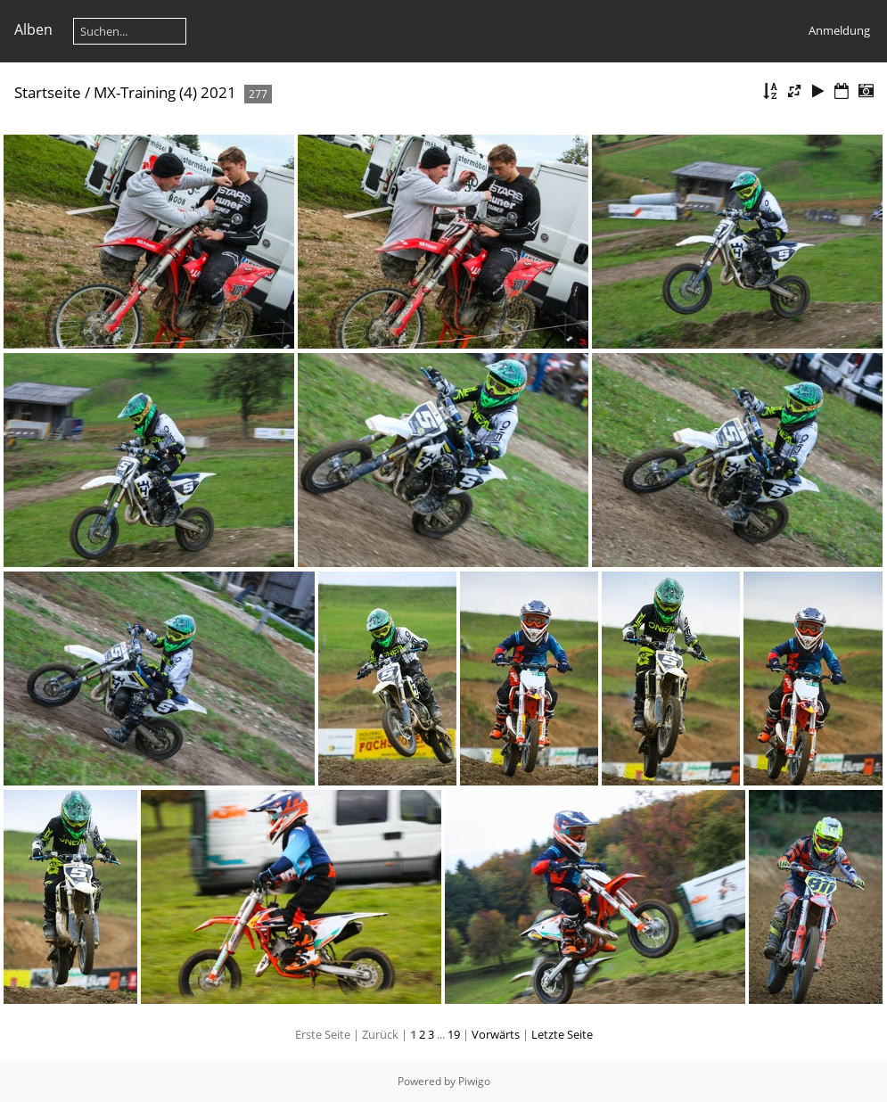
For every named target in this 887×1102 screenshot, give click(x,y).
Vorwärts (496, 1034)
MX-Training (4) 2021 (165, 92)
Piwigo (474, 1081)
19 (454, 1034)
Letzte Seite (562, 1034)
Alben (33, 29)
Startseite (47, 92)
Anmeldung (839, 30)
